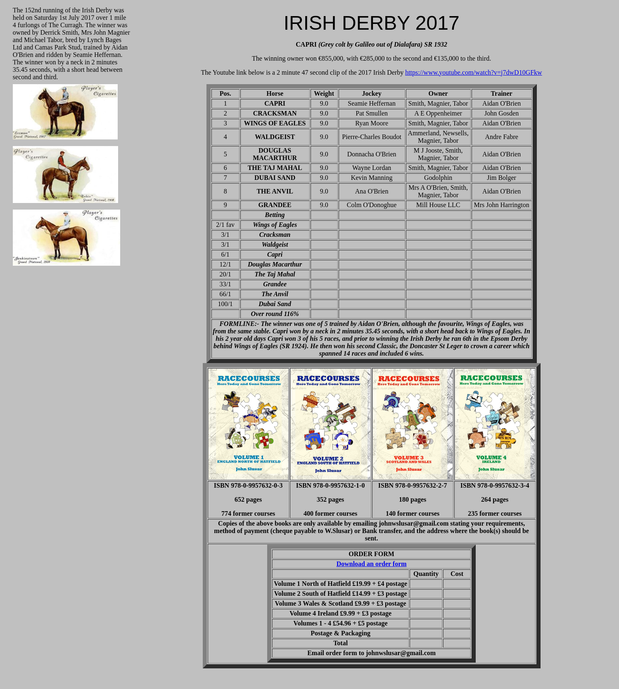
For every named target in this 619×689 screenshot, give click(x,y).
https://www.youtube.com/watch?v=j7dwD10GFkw (473, 72)
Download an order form (372, 563)
